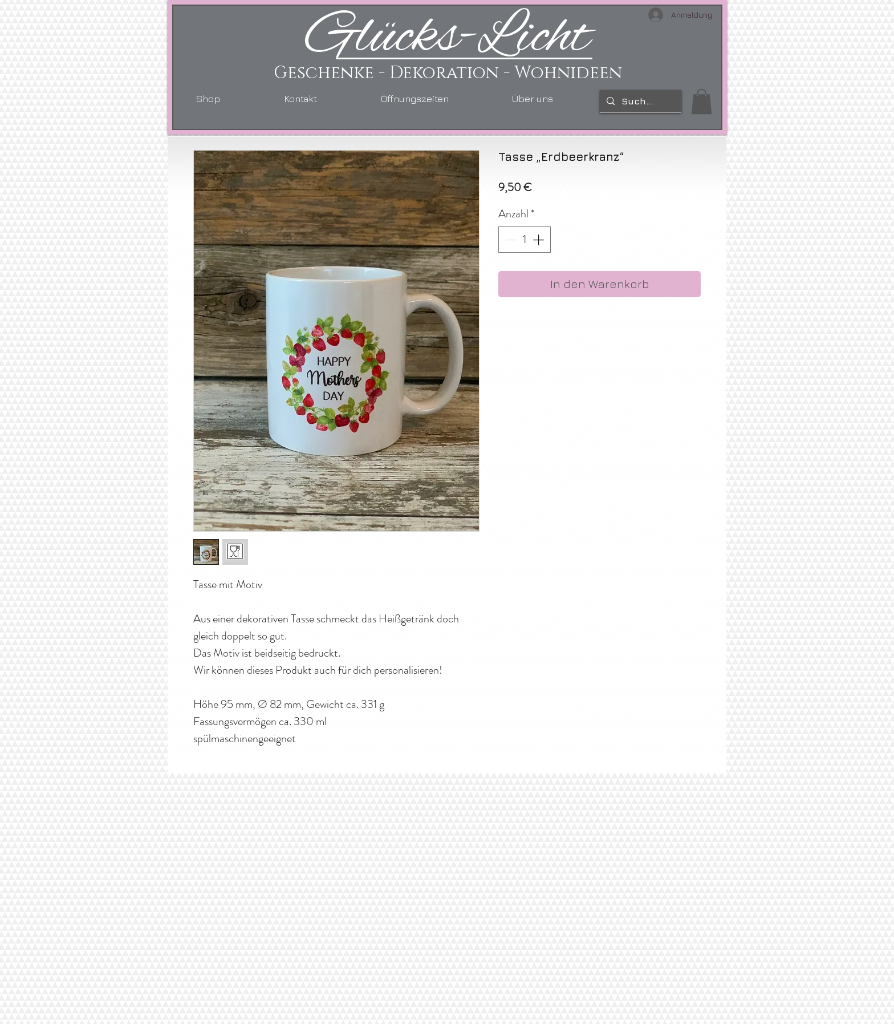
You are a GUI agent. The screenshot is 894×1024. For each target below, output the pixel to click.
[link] (701, 101)
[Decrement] (509, 239)
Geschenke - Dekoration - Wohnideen (448, 73)
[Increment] (539, 239)
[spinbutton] (524, 239)
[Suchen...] (639, 101)
